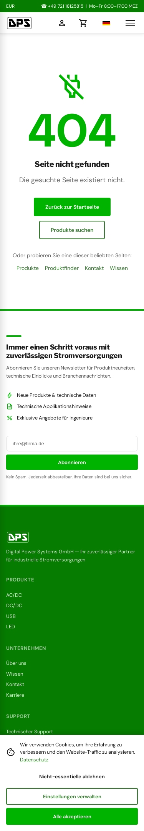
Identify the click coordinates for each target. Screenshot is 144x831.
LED (10, 626)
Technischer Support (29, 731)
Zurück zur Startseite (72, 206)
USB (11, 616)
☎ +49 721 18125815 (62, 6)
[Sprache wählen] (104, 23)
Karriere (15, 695)
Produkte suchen (72, 229)
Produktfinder (62, 268)
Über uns (16, 663)
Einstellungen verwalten (72, 796)
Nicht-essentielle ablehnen (72, 776)
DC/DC (14, 605)
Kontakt (94, 268)
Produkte (28, 268)
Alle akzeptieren (72, 816)
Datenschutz (34, 759)
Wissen (119, 268)
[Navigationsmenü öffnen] (130, 23)
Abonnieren (72, 462)
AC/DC (14, 595)
